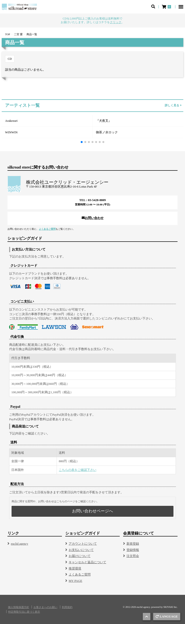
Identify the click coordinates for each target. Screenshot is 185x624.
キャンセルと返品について (87, 562)
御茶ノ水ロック (107, 132)
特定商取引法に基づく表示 (24, 611)
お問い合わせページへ (92, 511)
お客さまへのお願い (45, 607)
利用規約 (67, 607)
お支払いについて (81, 550)
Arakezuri (11, 120)
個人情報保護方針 (18, 607)
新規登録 (132, 543)
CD (10, 59)
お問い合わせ (93, 218)
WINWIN (11, 132)
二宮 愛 (18, 34)
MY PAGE (75, 581)
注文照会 (132, 556)
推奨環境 (75, 568)
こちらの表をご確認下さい (77, 470)
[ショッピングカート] (167, 7)
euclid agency (19, 543)
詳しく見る (173, 105)
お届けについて (80, 556)
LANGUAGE (167, 616)
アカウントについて (83, 543)
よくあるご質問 (47, 229)
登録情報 (132, 550)
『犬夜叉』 (104, 120)
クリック (115, 22)
